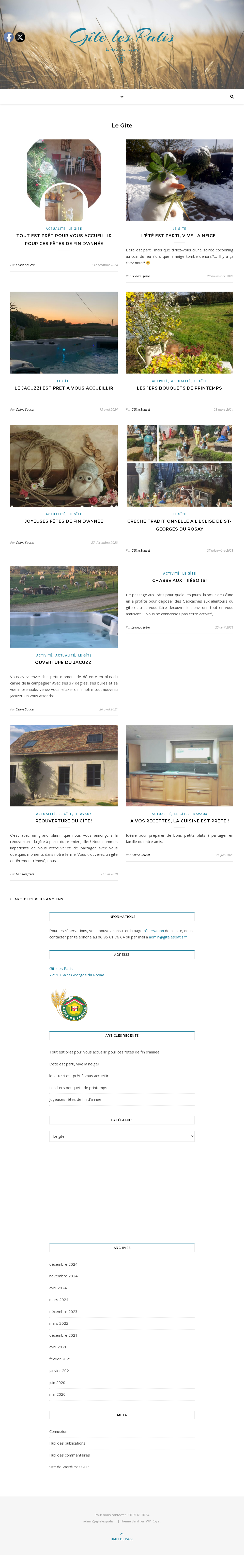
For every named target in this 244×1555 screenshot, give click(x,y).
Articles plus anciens (37, 899)
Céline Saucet (25, 265)
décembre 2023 (63, 1311)
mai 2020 (57, 1394)
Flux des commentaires (69, 1455)
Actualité (55, 228)
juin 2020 (57, 1382)
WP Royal (153, 1521)
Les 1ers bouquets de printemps (179, 388)
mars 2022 (58, 1323)
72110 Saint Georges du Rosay (76, 974)
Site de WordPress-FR (69, 1466)
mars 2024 (58, 1299)
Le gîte (75, 228)
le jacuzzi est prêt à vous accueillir (64, 388)
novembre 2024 (63, 1275)
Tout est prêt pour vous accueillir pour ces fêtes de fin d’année (104, 1051)
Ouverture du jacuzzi (64, 662)
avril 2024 (58, 1287)
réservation (154, 930)
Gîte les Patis (122, 36)
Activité (160, 381)
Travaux (83, 814)
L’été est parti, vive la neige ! (179, 235)
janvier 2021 (60, 1370)
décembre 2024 (63, 1264)
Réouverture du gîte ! (64, 821)
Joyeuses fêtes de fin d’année (64, 521)
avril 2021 (58, 1346)
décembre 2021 (63, 1335)
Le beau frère (140, 276)
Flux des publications (67, 1443)
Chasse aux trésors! (179, 580)
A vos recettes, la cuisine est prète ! (179, 821)
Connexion (58, 1431)
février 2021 (60, 1358)
